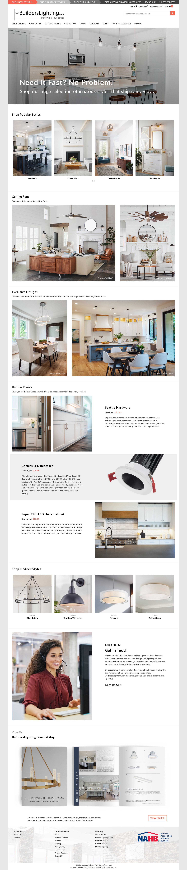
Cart (168, 6)
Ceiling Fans (20, 196)
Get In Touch (116, 650)
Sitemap (17, 838)
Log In (134, 6)
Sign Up (144, 6)
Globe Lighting (101, 844)
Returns (58, 841)
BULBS (105, 24)
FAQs (57, 834)
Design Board (156, 6)
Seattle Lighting (101, 841)
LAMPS (83, 24)
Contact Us (59, 856)
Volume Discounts (61, 853)
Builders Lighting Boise (104, 838)
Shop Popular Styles (26, 114)
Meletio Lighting (101, 847)
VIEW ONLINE (157, 818)
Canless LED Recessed (38, 466)
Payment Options (61, 838)
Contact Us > (113, 684)
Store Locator (100, 834)
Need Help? (112, 644)
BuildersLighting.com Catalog (33, 737)
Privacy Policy (60, 847)
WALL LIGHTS (35, 24)
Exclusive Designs (25, 292)
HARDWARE (94, 24)
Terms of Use (60, 850)
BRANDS (138, 24)
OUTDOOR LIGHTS (53, 24)
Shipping (58, 844)
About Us (17, 834)
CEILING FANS (70, 24)
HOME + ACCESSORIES (121, 24)
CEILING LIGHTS (19, 24)
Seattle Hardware (117, 407)
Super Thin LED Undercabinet (43, 514)
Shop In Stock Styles (26, 569)
